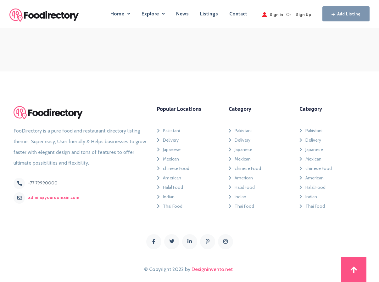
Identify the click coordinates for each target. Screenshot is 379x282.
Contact (238, 14)
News (182, 14)
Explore (153, 14)
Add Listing (346, 14)
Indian (166, 197)
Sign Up (303, 14)
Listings (209, 14)
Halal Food (170, 187)
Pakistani (168, 130)
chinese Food (173, 168)
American (169, 178)
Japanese (169, 149)
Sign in (272, 14)
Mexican (168, 159)
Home (120, 14)
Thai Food (169, 206)
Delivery (168, 140)
